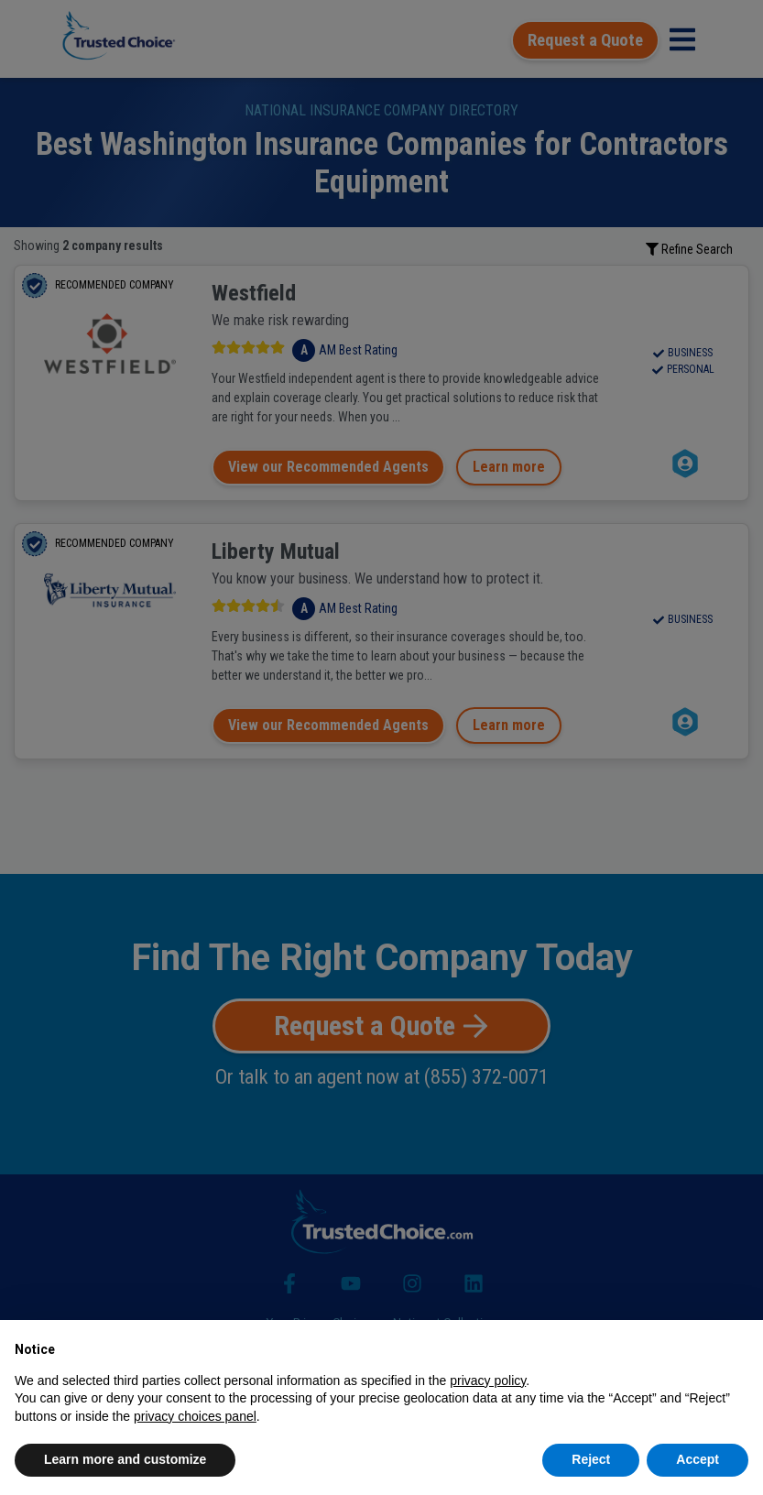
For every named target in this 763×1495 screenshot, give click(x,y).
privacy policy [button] (488, 1380)
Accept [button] (697, 1459)
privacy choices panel (195, 1416)
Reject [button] (591, 1459)
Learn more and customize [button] (125, 1459)
